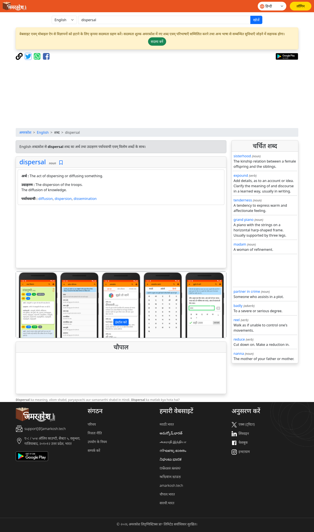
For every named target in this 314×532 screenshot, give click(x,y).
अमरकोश (25, 132)
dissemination (85, 198)
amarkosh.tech (171, 485)
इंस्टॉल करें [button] (121, 322)
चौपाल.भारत (167, 494)
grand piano (244, 219)
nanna (239, 353)
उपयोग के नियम (97, 441)
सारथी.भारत (167, 503)
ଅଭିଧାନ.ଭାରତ (170, 468)
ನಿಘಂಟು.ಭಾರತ (170, 459)
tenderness (243, 200)
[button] (32, 305)
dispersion (63, 198)
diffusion (45, 198)
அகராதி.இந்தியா (173, 441)
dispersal (32, 162)
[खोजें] (164, 20)
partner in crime (247, 291)
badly (238, 305)
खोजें (256, 19)
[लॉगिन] (300, 6)
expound (241, 175)
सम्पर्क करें (94, 450)
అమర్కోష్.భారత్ (171, 433)
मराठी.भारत (167, 424)
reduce (239, 339)
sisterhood (242, 156)
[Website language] (272, 6)
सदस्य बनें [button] (157, 41)
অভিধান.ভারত (170, 476)
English (43, 132)
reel (237, 319)
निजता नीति (95, 433)
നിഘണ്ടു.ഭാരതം (173, 450)
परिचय (92, 424)
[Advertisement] (157, 94)
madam (240, 244)
